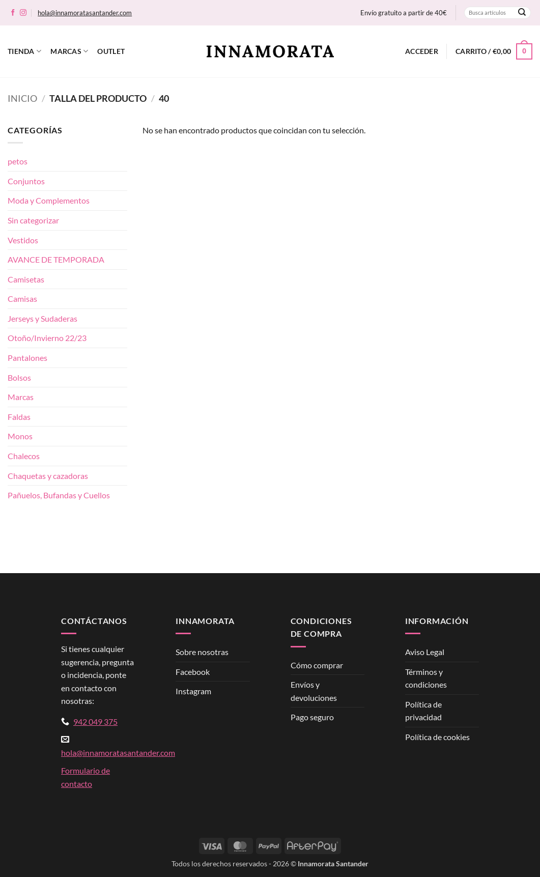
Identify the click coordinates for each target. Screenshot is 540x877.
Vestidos (23, 240)
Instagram (193, 691)
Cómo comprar (317, 665)
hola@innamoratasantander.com (85, 13)
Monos (20, 436)
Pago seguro (312, 717)
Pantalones (27, 357)
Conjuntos (26, 181)
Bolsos (19, 377)
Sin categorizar (33, 220)
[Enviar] (522, 13)
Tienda (24, 51)
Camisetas (26, 279)
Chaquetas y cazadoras (48, 475)
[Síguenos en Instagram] (23, 13)
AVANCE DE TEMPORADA (56, 259)
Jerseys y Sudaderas (42, 318)
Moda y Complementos (49, 200)
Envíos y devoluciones (314, 691)
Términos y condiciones (426, 678)
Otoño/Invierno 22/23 (47, 338)
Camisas (22, 298)
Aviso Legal (424, 652)
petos (17, 161)
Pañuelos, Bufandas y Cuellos (59, 495)
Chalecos (24, 456)
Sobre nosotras (202, 652)
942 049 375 (95, 721)
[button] (421, 51)
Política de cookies (437, 737)
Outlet (111, 51)
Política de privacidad (423, 710)
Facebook (193, 671)
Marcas (69, 51)
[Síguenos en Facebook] (13, 13)
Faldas (19, 416)
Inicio (22, 98)
